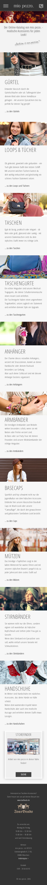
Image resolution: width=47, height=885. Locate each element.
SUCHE (23, 774)
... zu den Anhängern (13, 384)
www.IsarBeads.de (23, 800)
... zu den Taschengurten (15, 314)
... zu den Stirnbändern (14, 653)
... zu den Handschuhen (15, 723)
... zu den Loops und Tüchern (17, 185)
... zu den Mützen (12, 579)
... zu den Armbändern (14, 451)
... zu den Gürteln (12, 111)
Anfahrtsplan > (23, 858)
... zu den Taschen (12, 248)
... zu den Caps (11, 521)
